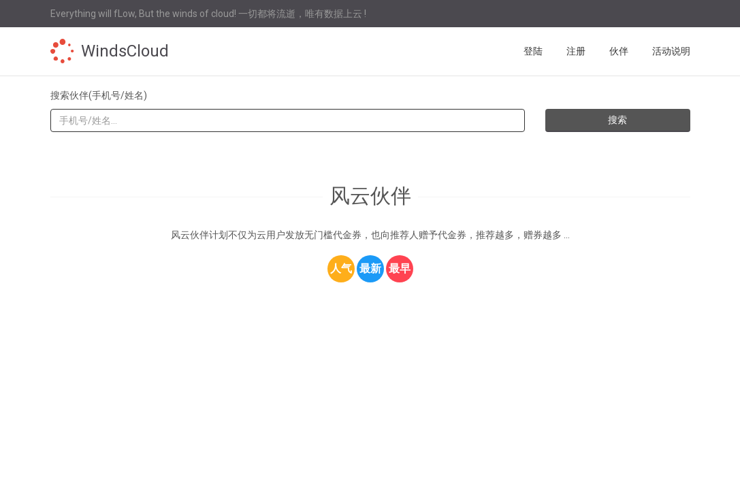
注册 (575, 51)
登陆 (533, 51)
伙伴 (618, 51)
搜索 (617, 119)
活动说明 (671, 51)
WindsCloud (125, 51)
